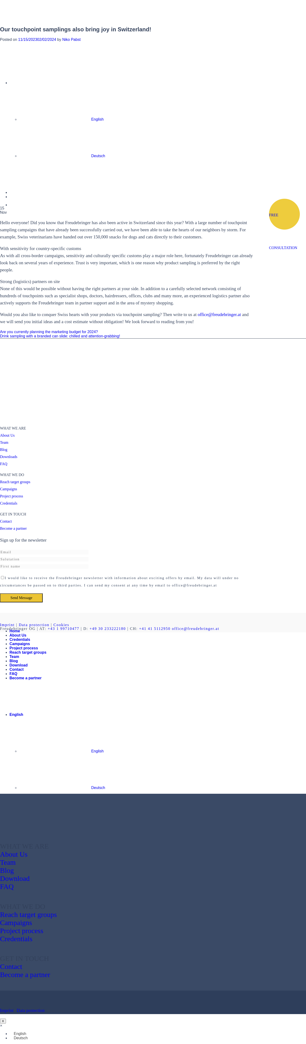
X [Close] (3, 1021)
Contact (6, 521)
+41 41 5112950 (154, 629)
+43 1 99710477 (63, 629)
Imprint (7, 625)
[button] (1, 1026)
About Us (7, 435)
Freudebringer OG (18, 629)
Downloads (8, 457)
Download (18, 665)
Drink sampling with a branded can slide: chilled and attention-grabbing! (60, 336)
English (52, 715)
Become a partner (13, 528)
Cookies (61, 625)
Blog (3, 450)
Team (4, 442)
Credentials (8, 503)
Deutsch (62, 788)
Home (14, 631)
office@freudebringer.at (219, 314)
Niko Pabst (71, 40)
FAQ (3, 464)
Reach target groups (15, 482)
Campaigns (8, 489)
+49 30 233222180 (108, 629)
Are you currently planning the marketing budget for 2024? (49, 332)
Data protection (34, 625)
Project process (11, 496)
